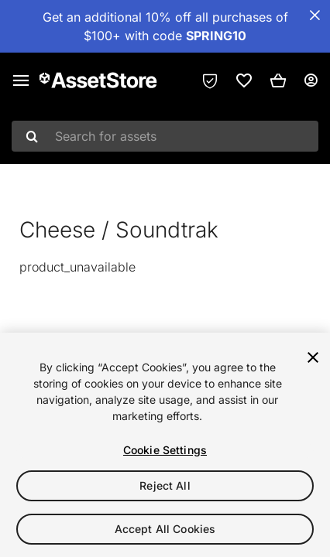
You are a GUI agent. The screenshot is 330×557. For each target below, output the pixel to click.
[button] (278, 80)
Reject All (164, 485)
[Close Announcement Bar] (314, 15)
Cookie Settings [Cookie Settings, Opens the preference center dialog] (165, 449)
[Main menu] (20, 80)
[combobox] (165, 136)
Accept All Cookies (165, 528)
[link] (244, 80)
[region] (165, 445)
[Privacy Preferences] (210, 80)
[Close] (313, 357)
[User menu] (310, 80)
